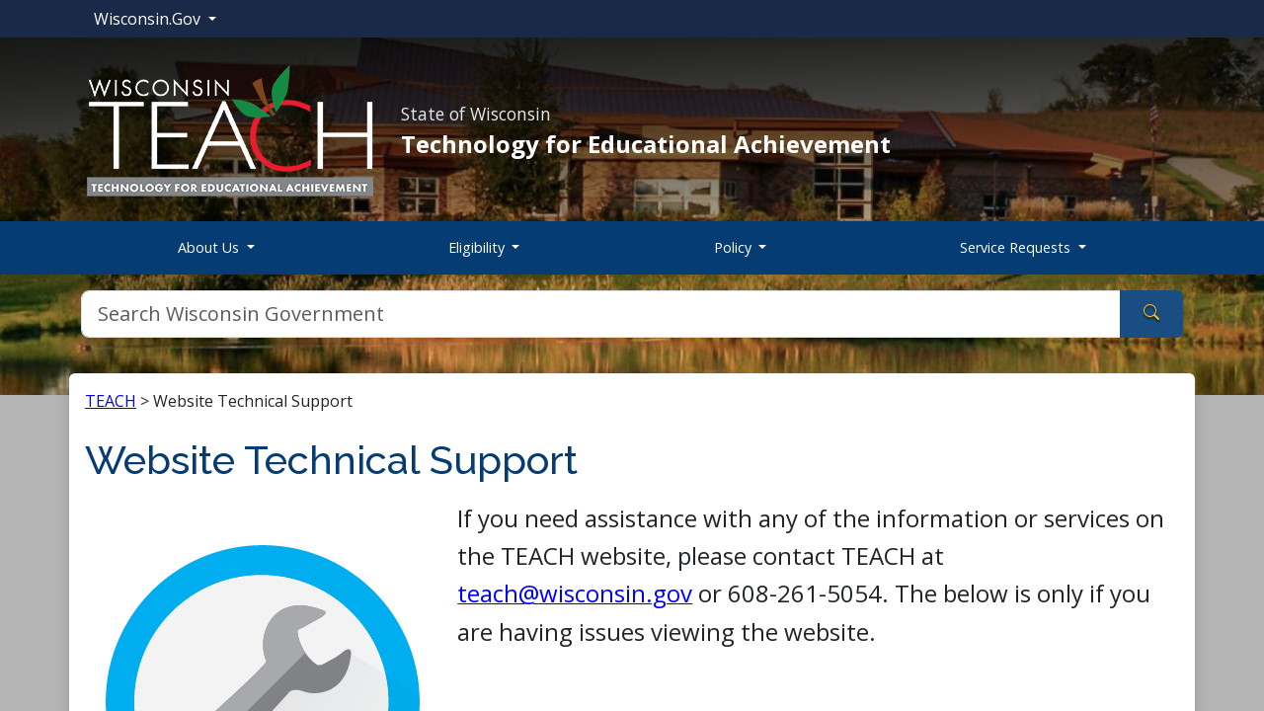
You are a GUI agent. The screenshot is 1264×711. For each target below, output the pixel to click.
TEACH (110, 401)
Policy (734, 247)
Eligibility (478, 247)
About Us (210, 247)
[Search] (601, 314)
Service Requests (1017, 247)
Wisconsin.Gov (149, 19)
